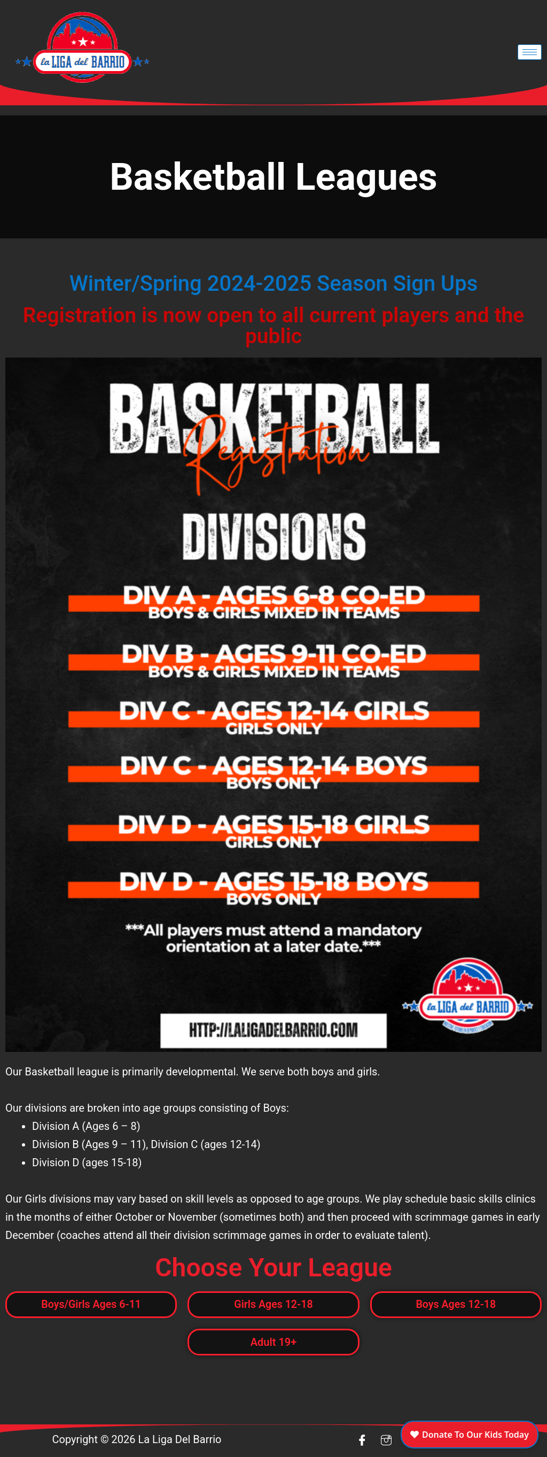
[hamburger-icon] (530, 52)
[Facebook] (362, 1441)
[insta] (386, 1441)
